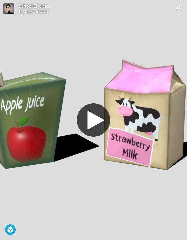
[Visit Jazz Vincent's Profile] (8, 8)
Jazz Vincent (36, 11)
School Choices (34, 6)
